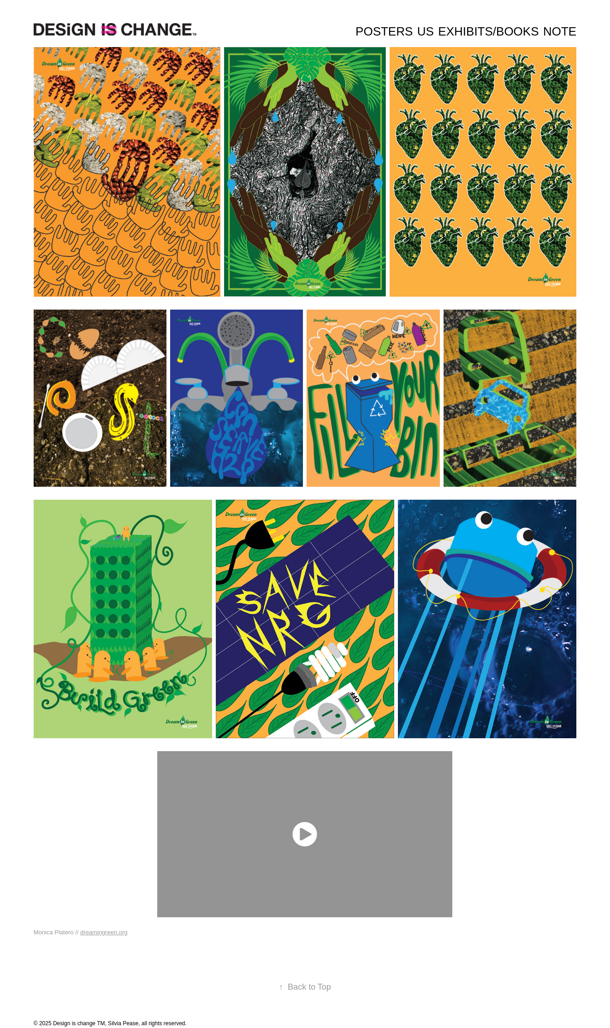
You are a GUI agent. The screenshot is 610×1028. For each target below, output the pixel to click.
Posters (384, 31)
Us (425, 31)
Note (559, 31)
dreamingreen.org (104, 932)
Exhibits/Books (488, 31)
